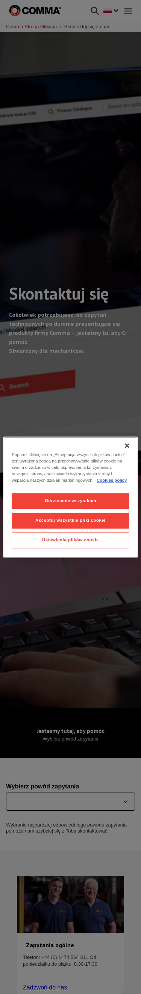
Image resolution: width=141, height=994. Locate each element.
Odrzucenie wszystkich (70, 500)
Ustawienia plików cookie (70, 540)
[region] (70, 497)
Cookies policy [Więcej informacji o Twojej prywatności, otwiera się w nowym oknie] (112, 480)
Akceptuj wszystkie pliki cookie (70, 520)
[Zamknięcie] (127, 445)
